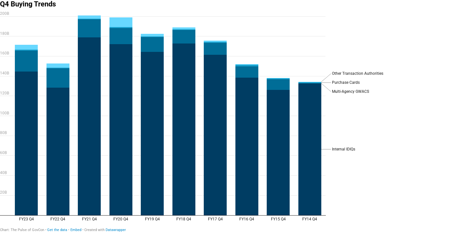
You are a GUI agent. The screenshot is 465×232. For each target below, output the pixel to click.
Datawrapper (116, 230)
